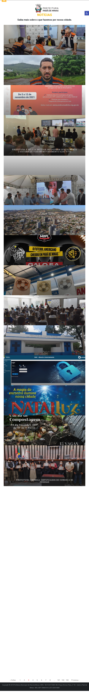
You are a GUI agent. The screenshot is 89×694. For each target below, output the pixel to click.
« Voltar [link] (13, 683)
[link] (87, 13)
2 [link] (24, 683)
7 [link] (45, 683)
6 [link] (41, 683)
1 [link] (20, 683)
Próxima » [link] (75, 683)
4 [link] (32, 683)
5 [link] (37, 683)
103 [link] (67, 683)
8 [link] (50, 683)
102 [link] (63, 683)
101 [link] (58, 683)
